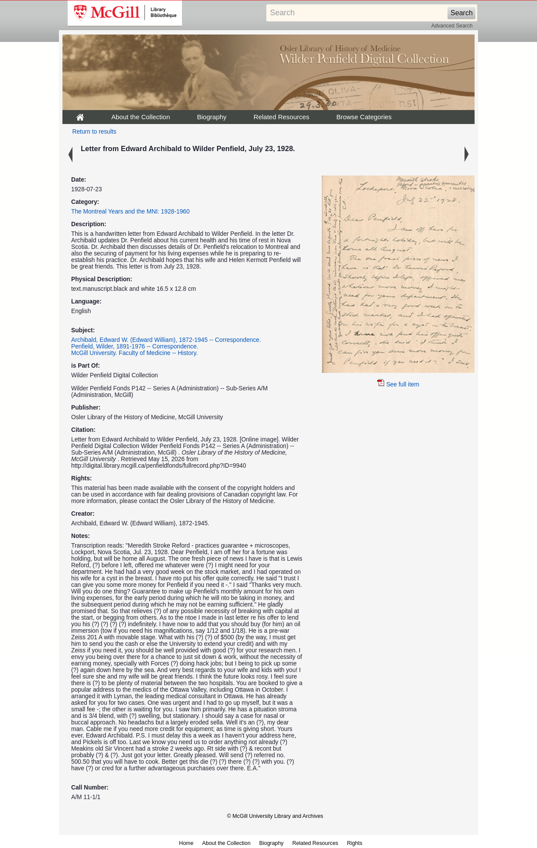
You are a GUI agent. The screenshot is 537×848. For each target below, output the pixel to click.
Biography (212, 117)
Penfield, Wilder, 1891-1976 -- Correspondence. (134, 346)
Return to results (94, 131)
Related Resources (282, 117)
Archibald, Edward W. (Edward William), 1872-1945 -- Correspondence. (166, 340)
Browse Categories (364, 117)
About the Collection (140, 117)
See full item (398, 384)
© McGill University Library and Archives (275, 816)
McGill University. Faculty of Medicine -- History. (134, 353)
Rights (354, 843)
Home (186, 843)
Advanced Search (452, 26)
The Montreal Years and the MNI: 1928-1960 (130, 211)
